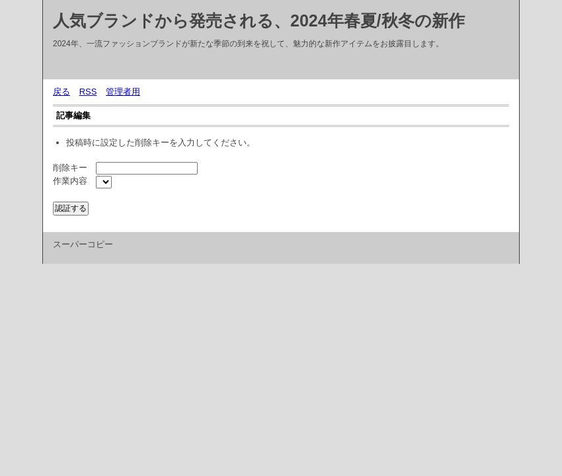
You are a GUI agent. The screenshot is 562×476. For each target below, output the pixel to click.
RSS (88, 92)
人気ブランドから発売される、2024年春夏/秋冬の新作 (259, 20)
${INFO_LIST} (104, 182)
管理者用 (123, 92)
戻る (61, 92)
